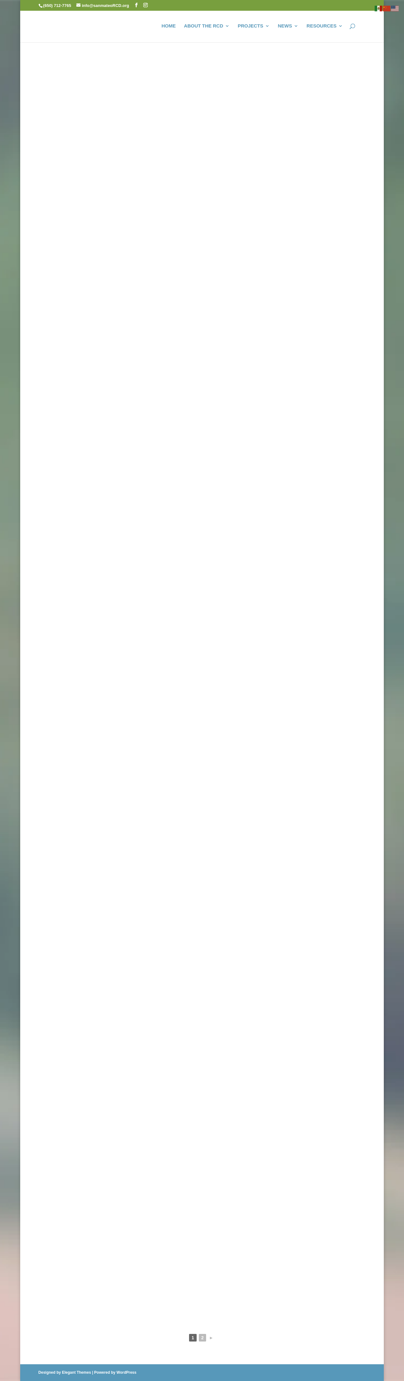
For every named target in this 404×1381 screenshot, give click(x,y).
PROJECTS (250, 26)
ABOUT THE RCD (203, 26)
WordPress (126, 1372)
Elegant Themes (76, 1372)
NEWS (285, 26)
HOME (169, 26)
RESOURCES (321, 26)
